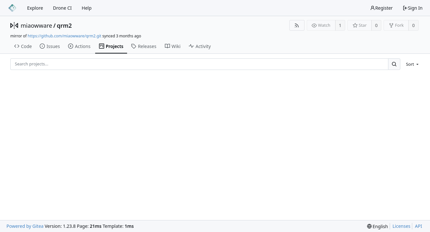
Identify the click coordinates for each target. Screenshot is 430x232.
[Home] (12, 8)
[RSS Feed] (297, 25)
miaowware (36, 25)
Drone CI (62, 8)
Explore (35, 8)
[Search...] (394, 64)
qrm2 (64, 25)
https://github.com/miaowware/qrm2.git (64, 36)
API (418, 226)
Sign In (413, 8)
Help (87, 8)
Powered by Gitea (25, 226)
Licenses (402, 226)
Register (381, 8)
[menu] (411, 64)
